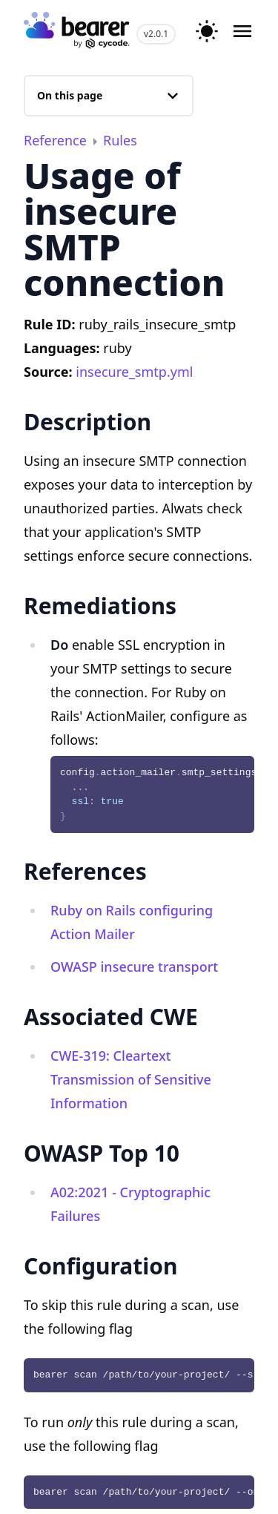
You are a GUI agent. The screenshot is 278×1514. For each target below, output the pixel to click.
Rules (120, 140)
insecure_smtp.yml (134, 372)
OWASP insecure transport (134, 966)
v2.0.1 (156, 33)
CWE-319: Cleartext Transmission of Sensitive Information (130, 1079)
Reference (57, 140)
